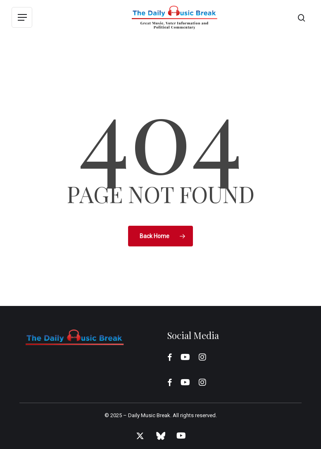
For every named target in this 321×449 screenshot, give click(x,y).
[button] (22, 17)
